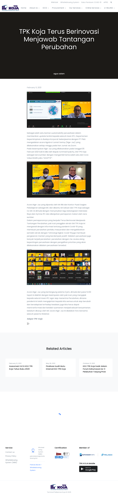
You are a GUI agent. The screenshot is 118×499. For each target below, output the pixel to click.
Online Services (92, 8)
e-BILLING (108, 8)
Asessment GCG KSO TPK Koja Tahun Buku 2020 (21, 367)
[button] (111, 2)
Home (23, 8)
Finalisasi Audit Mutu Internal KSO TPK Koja (56, 367)
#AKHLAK (54, 2)
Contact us (10, 452)
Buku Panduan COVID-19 (91, 2)
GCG (45, 8)
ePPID (106, 2)
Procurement (58, 8)
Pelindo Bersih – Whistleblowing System (36, 467)
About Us (34, 8)
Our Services (75, 8)
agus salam (59, 73)
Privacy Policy (10, 456)
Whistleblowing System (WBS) (11, 461)
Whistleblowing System (69, 2)
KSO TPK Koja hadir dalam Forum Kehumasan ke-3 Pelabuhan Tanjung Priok (95, 369)
